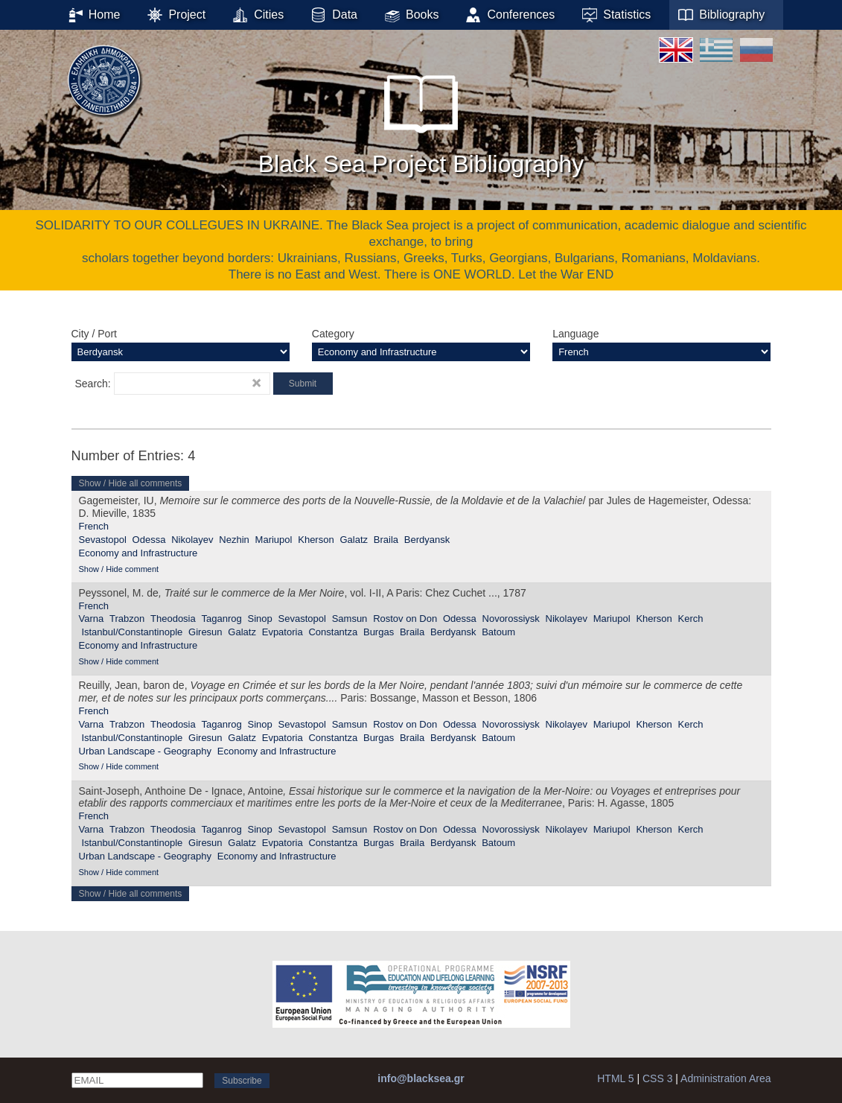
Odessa (149, 539)
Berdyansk (427, 539)
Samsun (350, 618)
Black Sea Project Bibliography (421, 118)
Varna (91, 618)
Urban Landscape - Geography (145, 751)
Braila (386, 539)
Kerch (691, 618)
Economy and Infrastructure (138, 553)
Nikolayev (192, 539)
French (94, 526)
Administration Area (725, 1078)
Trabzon (126, 618)
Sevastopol (103, 539)
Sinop (260, 618)
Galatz (353, 539)
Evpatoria (282, 632)
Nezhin (234, 539)
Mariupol (274, 539)
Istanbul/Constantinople (131, 632)
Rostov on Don (405, 618)
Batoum (498, 632)
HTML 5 (615, 1078)
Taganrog (222, 618)
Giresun (205, 632)
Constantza (332, 632)
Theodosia (173, 618)
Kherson (316, 539)
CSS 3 (657, 1078)
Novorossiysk (511, 618)
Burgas (378, 632)
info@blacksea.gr (420, 1078)
